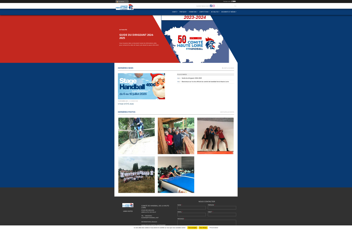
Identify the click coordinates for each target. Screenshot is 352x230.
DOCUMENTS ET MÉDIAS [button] (228, 12)
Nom (179, 205)
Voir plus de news (228, 68)
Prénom (211, 205)
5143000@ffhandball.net (150, 217)
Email (180, 212)
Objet (210, 212)
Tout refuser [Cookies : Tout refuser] (203, 227)
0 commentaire (133, 101)
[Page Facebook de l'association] (211, 6)
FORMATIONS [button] (193, 12)
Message (181, 219)
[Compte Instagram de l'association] (214, 6)
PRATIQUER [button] (182, 12)
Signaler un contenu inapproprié (153, 225)
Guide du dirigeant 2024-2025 (192, 78)
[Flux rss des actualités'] (222, 68)
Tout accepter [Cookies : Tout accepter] (192, 227)
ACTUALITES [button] (214, 12)
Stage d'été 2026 (126, 104)
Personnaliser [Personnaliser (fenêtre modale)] (214, 227)
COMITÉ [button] (174, 12)
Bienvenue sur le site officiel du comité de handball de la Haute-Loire (205, 82)
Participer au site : (229, 1)
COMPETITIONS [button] (203, 12)
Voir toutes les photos (227, 112)
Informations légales (149, 222)
